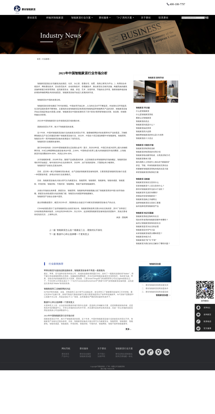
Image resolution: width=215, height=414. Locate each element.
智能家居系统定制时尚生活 (147, 216)
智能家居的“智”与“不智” (146, 240)
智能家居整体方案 (143, 159)
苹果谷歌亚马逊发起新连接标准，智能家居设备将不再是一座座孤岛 (74, 270)
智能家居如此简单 (143, 128)
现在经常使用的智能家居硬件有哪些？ (152, 220)
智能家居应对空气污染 (145, 230)
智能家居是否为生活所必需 (147, 227)
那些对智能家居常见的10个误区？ (150, 189)
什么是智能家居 (142, 111)
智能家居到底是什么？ (145, 125)
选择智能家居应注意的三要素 (148, 203)
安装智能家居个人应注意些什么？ (150, 186)
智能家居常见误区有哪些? (147, 193)
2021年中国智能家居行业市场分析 (59, 316)
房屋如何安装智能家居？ (146, 196)
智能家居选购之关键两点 (146, 199)
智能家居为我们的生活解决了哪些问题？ (153, 244)
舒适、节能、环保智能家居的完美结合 (152, 165)
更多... (129, 329)
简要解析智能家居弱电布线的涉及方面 (152, 169)
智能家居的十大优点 (144, 138)
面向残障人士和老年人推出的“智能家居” (153, 162)
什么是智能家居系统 (144, 115)
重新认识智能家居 (143, 118)
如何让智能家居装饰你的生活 (148, 223)
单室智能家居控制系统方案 (147, 172)
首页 (38, 59)
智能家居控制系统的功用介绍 (148, 152)
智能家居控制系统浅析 (145, 148)
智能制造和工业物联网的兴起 (57, 289)
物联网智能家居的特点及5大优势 (149, 135)
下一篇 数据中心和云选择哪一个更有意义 (69, 234)
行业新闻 (45, 59)
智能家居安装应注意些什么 (147, 182)
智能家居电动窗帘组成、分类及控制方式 (153, 155)
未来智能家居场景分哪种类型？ (149, 233)
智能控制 (51, 184)
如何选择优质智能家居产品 (147, 206)
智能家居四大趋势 (143, 131)
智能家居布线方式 (143, 237)
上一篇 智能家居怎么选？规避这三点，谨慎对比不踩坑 (75, 230)
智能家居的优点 (142, 121)
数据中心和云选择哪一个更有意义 (59, 302)
